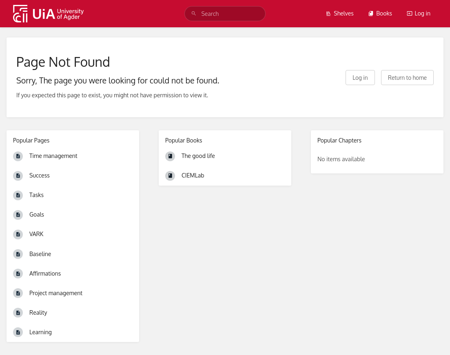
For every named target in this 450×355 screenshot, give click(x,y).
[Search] (194, 13)
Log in (418, 13)
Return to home (407, 77)
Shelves (340, 13)
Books (380, 13)
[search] (224, 13)
